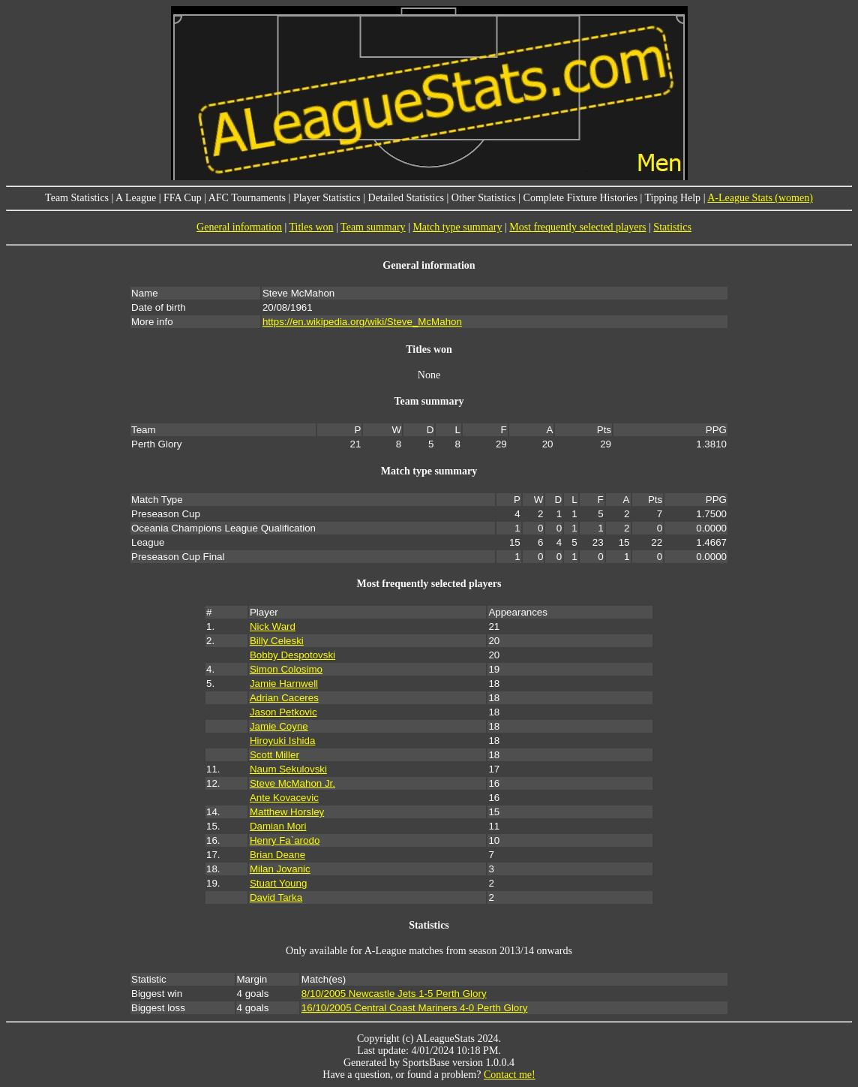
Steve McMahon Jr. (292, 783)
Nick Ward (273, 626)
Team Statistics (77, 197)
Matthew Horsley (287, 812)
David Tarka (276, 897)
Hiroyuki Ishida (282, 740)
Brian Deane (277, 854)
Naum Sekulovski (288, 769)
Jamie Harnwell (284, 683)
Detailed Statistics (406, 197)
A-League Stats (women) (760, 197)
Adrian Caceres (284, 697)
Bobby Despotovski (292, 655)
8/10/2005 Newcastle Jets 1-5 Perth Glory (394, 993)
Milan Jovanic (280, 869)
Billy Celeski (277, 640)
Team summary (373, 227)
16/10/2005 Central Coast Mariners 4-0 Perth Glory (415, 1007)
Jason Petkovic (283, 712)
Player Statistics (327, 197)
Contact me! (510, 1074)
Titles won (312, 227)
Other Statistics (484, 197)
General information (239, 227)
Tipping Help (673, 197)
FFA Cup (183, 197)
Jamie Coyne (279, 726)
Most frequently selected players (577, 227)
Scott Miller (274, 754)
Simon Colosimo (286, 669)
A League (136, 197)
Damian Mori (278, 826)
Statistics (672, 227)
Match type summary (457, 227)
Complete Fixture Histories (581, 197)
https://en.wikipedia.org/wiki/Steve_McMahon (362, 321)
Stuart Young (278, 883)
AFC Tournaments (247, 197)
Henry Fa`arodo (285, 840)
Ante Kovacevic (284, 797)
